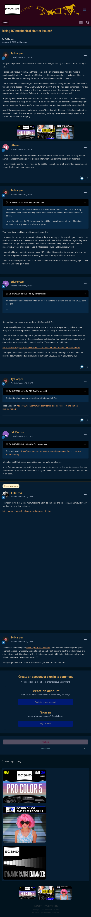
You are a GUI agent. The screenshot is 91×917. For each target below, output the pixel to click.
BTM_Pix (16, 492)
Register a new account (45, 702)
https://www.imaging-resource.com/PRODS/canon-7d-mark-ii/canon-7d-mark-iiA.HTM (41, 347)
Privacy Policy (51, 906)
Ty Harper (9, 39)
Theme (37, 906)
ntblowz (16, 145)
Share (45, 742)
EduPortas (17, 281)
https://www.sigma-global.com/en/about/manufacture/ (27, 511)
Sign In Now (45, 723)
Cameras (23, 42)
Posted (21, 57)
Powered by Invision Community (45, 912)
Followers (45, 749)
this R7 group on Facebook (38, 648)
